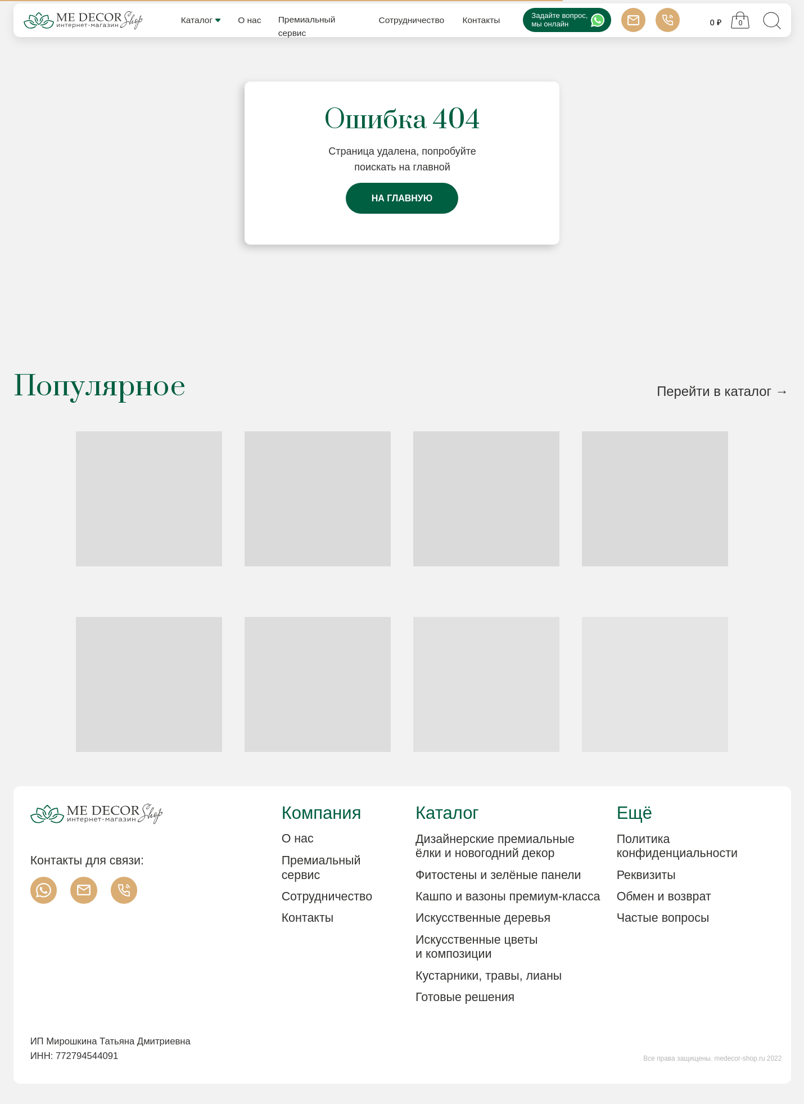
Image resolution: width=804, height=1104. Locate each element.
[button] (677, 875)
